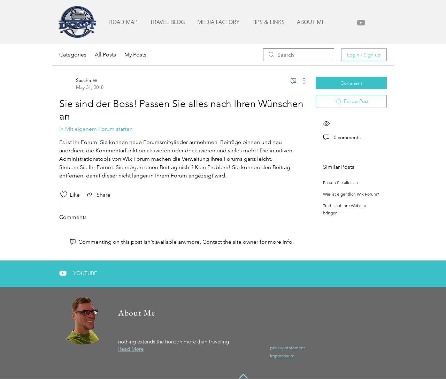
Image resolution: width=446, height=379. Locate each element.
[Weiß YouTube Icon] (63, 273)
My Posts (135, 54)
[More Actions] (300, 81)
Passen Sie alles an (340, 182)
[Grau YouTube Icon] (361, 23)
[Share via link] (97, 194)
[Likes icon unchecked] (63, 194)
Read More (131, 349)
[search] (298, 54)
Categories (72, 54)
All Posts (105, 54)
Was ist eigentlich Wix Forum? (351, 194)
